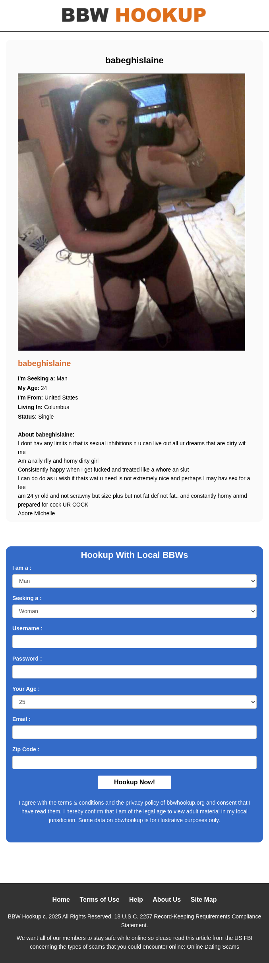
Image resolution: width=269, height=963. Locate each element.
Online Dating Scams (213, 947)
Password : (27, 658)
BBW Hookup (24, 916)
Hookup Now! (134, 782)
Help (136, 899)
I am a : (21, 568)
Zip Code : (25, 749)
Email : (21, 719)
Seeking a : (27, 598)
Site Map (204, 899)
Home (61, 899)
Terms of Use (99, 899)
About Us (167, 899)
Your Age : (26, 689)
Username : (27, 628)
